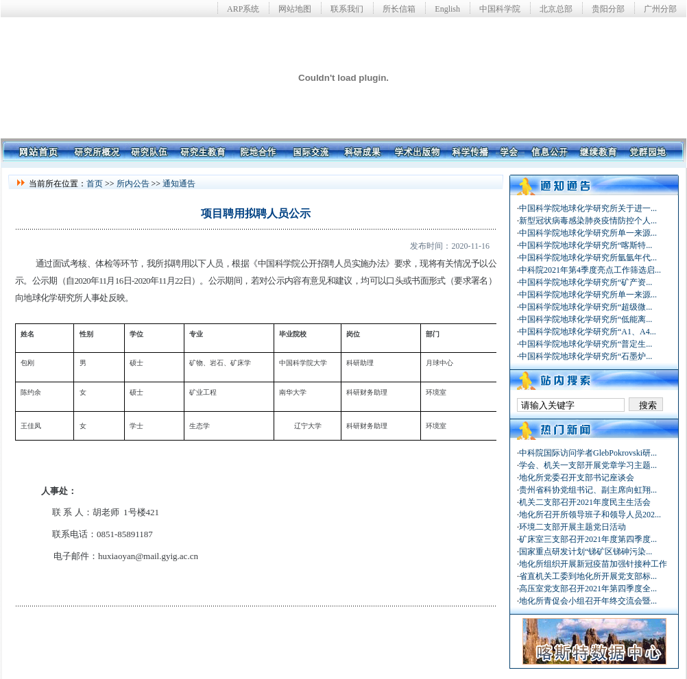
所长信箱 (399, 9)
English (447, 9)
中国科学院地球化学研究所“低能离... (585, 319)
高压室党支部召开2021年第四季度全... (588, 588)
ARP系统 (243, 9)
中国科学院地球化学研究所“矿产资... (585, 282)
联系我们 (346, 9)
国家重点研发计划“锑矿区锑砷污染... (585, 551)
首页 (94, 183)
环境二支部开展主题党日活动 (572, 527)
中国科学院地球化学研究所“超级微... (585, 307)
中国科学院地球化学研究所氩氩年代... (588, 257)
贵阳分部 (608, 9)
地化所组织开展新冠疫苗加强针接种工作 (593, 564)
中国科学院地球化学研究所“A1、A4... (587, 331)
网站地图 (294, 9)
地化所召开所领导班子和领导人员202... (590, 514)
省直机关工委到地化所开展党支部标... (588, 576)
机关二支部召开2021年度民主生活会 (585, 502)
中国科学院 (499, 9)
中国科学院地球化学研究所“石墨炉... (585, 356)
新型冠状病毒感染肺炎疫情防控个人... (588, 220)
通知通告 (178, 183)
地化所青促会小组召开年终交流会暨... (588, 601)
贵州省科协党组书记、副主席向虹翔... (588, 490)
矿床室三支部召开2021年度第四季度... (588, 539)
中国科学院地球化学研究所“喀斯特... (585, 245)
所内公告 (133, 183)
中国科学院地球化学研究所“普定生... (585, 344)
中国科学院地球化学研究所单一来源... (588, 233)
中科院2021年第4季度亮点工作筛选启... (590, 270)
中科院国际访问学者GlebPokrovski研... (588, 453)
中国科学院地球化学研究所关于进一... (588, 208)
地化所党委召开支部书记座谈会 (576, 477)
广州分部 (660, 9)
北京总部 (556, 9)
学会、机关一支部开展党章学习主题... (588, 465)
